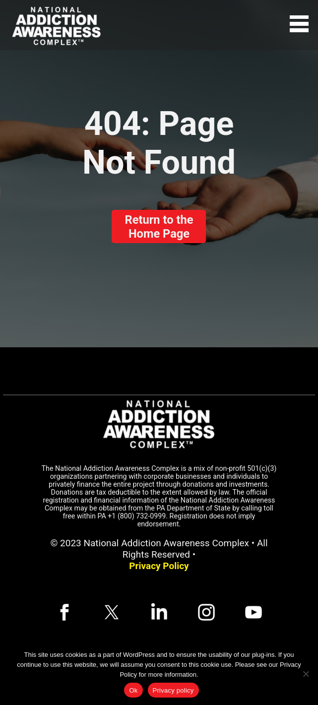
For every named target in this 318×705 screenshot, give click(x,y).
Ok (133, 690)
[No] (306, 674)
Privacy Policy (159, 566)
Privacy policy (173, 690)
